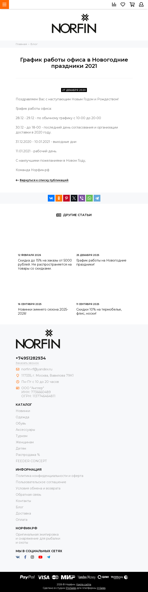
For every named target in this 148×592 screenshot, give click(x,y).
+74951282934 (31, 358)
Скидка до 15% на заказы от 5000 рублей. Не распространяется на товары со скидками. (45, 264)
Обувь (21, 423)
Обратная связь (28, 495)
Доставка (23, 513)
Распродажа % (28, 455)
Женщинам (25, 442)
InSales (101, 588)
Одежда (22, 417)
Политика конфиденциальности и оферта (49, 476)
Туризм (21, 436)
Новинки (23, 411)
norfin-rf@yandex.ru (36, 369)
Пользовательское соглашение (41, 482)
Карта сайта (83, 584)
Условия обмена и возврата (38, 488)
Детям (21, 448)
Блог (19, 507)
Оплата (21, 520)
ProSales (71, 588)
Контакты (23, 501)
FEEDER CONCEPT (31, 461)
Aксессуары (25, 430)
